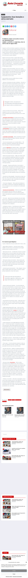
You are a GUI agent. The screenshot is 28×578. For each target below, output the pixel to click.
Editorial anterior (7, 389)
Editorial (3, 14)
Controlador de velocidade (8, 136)
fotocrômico (12, 362)
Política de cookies (9, 576)
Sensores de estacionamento (8, 189)
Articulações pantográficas (8, 117)
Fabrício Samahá (18, 399)
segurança (4, 401)
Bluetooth (9, 147)
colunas (9, 399)
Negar (14, 574)
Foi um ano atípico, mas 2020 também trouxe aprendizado (19, 415)
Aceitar (14, 570)
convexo (15, 310)
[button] (26, 562)
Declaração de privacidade (17, 576)
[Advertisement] (14, 479)
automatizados (6, 128)
